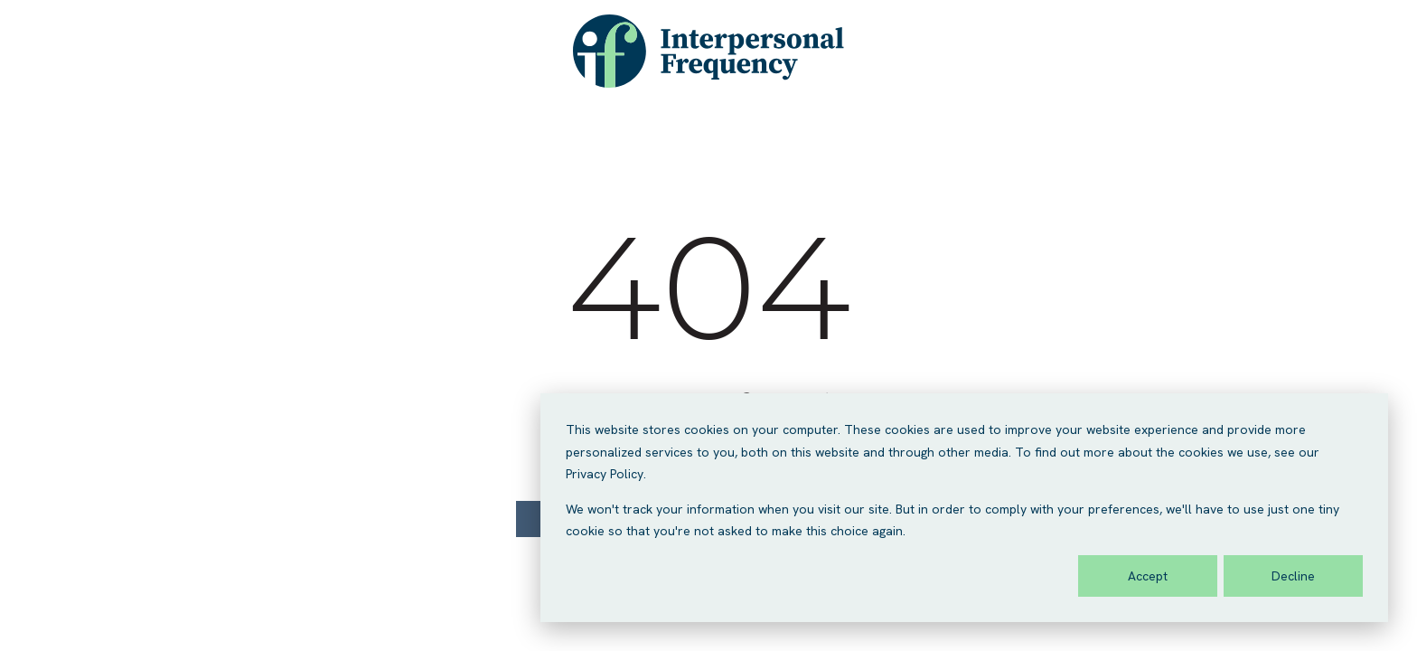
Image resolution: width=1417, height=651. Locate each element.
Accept (1148, 576)
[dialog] (964, 507)
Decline (1293, 576)
